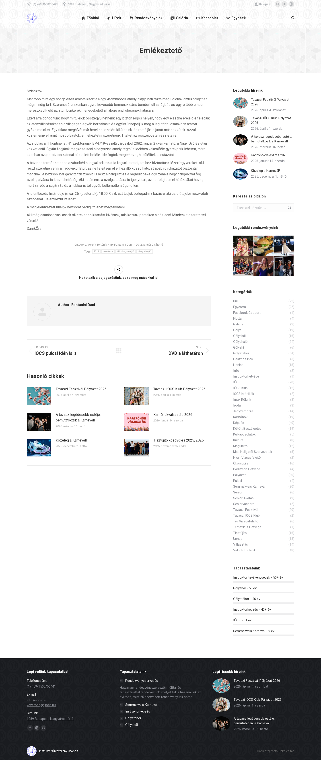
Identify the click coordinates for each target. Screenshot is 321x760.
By (121, 244)
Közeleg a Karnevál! (71, 440)
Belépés (262, 4)
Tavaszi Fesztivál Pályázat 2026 (81, 389)
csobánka (108, 251)
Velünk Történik (97, 244)
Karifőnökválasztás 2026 (172, 415)
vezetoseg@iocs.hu (41, 705)
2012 (96, 251)
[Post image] (39, 396)
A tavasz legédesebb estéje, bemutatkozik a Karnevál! (78, 418)
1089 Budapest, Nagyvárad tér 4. (86, 4)
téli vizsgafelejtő (125, 251)
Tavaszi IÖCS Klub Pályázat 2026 (179, 389)
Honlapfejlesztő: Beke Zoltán (275, 751)
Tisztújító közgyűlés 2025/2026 (178, 440)
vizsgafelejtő (144, 251)
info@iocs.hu (36, 700)
